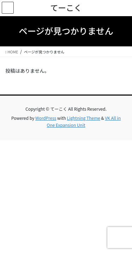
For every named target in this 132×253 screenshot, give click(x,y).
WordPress (45, 118)
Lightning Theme (83, 118)
